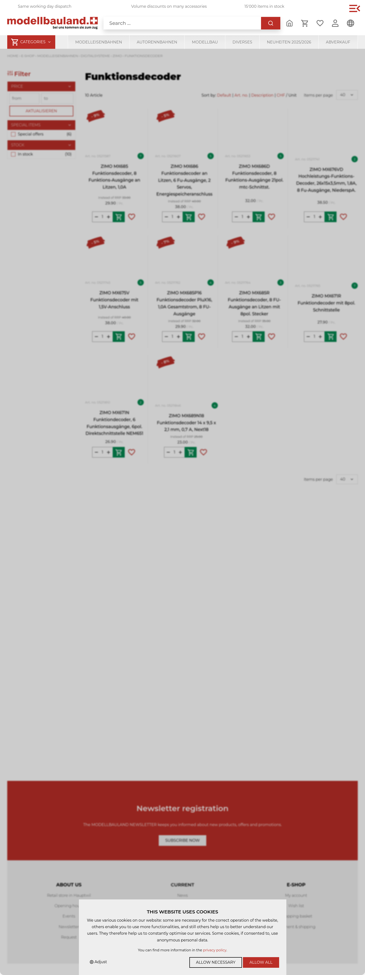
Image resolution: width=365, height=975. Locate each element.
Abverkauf (338, 42)
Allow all (260, 962)
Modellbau (205, 42)
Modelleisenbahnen (98, 42)
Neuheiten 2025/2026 (289, 42)
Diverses (242, 42)
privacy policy (214, 950)
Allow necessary (215, 962)
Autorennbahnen (157, 42)
